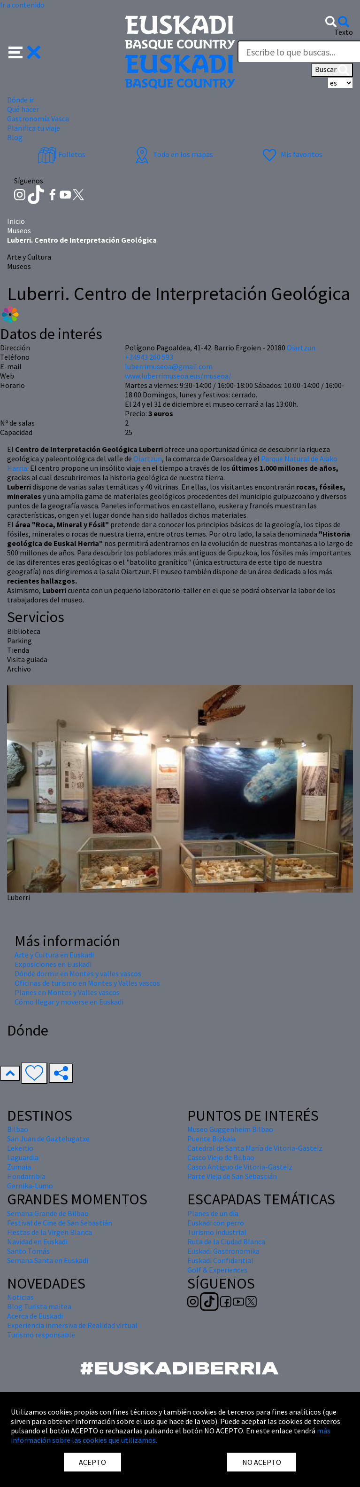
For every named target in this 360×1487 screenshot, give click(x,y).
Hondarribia (26, 1176)
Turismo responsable (41, 1334)
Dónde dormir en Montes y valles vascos (78, 973)
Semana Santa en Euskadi (47, 1260)
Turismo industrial (216, 1232)
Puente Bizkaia (211, 1138)
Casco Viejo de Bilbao (220, 1157)
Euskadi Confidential (220, 1260)
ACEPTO (92, 1462)
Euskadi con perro (215, 1222)
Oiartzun (147, 458)
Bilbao (17, 1129)
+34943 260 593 (149, 357)
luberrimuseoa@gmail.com (169, 366)
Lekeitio (20, 1148)
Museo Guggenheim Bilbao (230, 1129)
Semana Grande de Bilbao (48, 1213)
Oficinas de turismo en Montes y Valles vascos (87, 983)
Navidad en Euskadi (37, 1241)
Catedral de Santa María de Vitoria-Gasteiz (254, 1148)
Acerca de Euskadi (35, 1316)
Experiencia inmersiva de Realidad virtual (72, 1325)
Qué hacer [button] (23, 109)
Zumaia (19, 1166)
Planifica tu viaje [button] (33, 128)
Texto (343, 32)
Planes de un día (212, 1213)
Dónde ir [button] (20, 99)
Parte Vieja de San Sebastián (232, 1176)
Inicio (16, 221)
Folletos (61, 154)
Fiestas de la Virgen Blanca (49, 1232)
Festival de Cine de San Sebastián (59, 1222)
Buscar (332, 70)
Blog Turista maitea (39, 1306)
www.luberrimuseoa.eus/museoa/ (178, 375)
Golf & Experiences (217, 1269)
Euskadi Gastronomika (223, 1251)
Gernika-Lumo (30, 1185)
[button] (24, 51)
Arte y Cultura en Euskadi (54, 954)
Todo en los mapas (172, 154)
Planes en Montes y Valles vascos (67, 992)
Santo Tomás (28, 1251)
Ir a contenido (22, 4)
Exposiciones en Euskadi (53, 964)
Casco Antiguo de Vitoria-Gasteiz (239, 1166)
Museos (19, 230)
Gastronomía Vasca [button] (38, 118)
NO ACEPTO (261, 1462)
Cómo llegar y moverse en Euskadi (69, 1001)
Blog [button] (15, 137)
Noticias (20, 1297)
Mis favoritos (291, 154)
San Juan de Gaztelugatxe (48, 1138)
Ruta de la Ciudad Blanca (226, 1241)
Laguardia (22, 1157)
